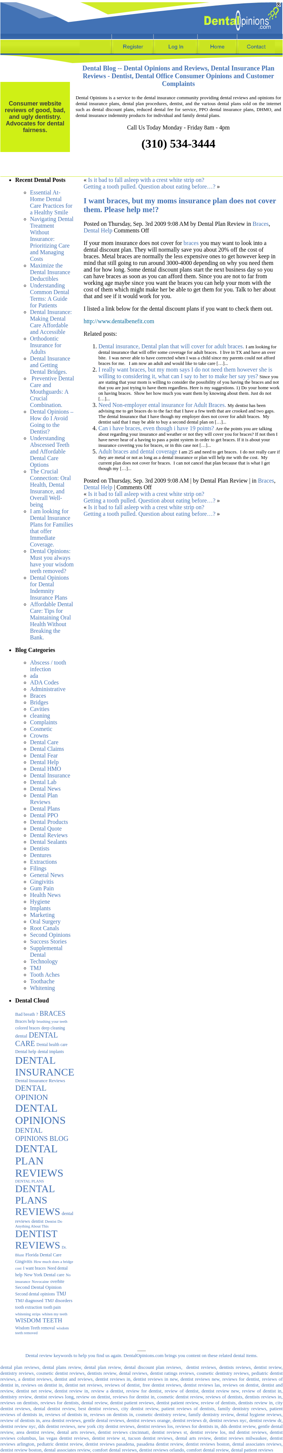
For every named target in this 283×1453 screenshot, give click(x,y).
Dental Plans (45, 808)
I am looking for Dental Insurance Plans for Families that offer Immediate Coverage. (51, 528)
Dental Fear (44, 755)
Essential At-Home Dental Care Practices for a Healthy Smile (51, 202)
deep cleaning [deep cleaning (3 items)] (53, 1028)
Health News (45, 895)
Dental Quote (46, 828)
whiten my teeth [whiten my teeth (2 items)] (54, 1314)
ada (34, 676)
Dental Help (44, 762)
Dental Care (44, 742)
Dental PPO (44, 815)
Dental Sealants (48, 842)
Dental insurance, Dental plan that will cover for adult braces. (171, 346)
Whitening (42, 988)
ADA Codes (44, 682)
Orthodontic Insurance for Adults (45, 345)
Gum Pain (42, 888)
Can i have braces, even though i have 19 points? (156, 428)
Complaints (43, 722)
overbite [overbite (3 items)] (57, 1281)
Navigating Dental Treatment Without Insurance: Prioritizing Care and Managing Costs (52, 239)
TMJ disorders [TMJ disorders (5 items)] (59, 1300)
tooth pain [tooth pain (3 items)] (52, 1307)
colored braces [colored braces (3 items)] (27, 1028)
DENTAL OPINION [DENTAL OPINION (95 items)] (31, 1093)
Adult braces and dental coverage (137, 451)
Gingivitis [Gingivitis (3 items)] (23, 1261)
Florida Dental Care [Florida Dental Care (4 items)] (43, 1254)
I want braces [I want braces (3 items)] (34, 1268)
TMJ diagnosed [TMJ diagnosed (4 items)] (29, 1300)
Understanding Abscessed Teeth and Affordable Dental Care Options (50, 451)
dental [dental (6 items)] (21, 1036)
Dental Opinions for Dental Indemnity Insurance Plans (49, 587)
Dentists (39, 848)
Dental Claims (47, 749)
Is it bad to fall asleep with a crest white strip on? (146, 180)
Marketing (42, 915)
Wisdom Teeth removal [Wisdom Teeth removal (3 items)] (35, 1328)
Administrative (47, 689)
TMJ (35, 968)
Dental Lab (43, 782)
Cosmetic (41, 729)
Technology (44, 961)
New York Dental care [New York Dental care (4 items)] (44, 1274)
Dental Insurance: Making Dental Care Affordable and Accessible (51, 322)
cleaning (40, 715)
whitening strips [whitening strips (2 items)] (27, 1314)
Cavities (39, 709)
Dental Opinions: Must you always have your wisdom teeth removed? (52, 561)
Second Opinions (50, 935)
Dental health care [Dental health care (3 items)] (52, 1044)
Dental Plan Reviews (44, 798)
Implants (40, 908)
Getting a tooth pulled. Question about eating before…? (149, 186)
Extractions (43, 862)
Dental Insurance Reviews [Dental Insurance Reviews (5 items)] (40, 1080)
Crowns (39, 735)
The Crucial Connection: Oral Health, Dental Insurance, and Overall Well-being (50, 488)
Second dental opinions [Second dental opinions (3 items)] (35, 1294)
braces (191, 243)
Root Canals (44, 928)
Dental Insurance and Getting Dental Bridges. (50, 365)
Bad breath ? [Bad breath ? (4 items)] (26, 1014)
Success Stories (48, 941)
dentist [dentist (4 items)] (37, 1221)
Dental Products (49, 822)
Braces (38, 696)
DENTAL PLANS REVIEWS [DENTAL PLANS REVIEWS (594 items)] (37, 1200)
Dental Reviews (49, 835)
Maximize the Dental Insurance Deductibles (50, 272)
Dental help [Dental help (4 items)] (25, 1051)
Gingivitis (42, 882)
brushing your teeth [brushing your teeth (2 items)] (52, 1021)
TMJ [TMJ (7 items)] (61, 1294)
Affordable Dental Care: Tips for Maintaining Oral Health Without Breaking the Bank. (51, 621)
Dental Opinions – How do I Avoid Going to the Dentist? (51, 421)
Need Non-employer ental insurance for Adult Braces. (162, 405)
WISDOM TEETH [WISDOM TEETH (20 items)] (38, 1320)
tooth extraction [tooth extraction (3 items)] (28, 1307)
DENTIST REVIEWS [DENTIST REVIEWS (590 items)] (37, 1239)
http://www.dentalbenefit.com (119, 321)
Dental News (45, 789)
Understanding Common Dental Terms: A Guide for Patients (49, 295)
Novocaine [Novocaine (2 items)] (40, 1282)
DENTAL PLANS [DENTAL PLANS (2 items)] (29, 1181)
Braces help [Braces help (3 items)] (25, 1021)
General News (47, 875)
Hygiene (40, 901)
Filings (38, 868)
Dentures (40, 855)
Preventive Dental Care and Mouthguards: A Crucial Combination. (52, 391)
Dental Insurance (50, 775)
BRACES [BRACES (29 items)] (52, 1013)
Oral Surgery (45, 921)
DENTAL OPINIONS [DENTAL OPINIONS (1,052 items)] (40, 1114)
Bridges (39, 702)
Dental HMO (45, 769)
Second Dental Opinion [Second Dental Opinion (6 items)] (38, 1287)
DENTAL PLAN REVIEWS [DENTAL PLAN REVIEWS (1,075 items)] (39, 1161)
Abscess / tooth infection (48, 665)
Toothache (42, 981)
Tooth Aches (45, 974)
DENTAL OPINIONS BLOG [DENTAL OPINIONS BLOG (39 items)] (41, 1134)
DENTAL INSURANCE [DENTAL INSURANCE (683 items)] (44, 1066)
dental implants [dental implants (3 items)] (51, 1051)
